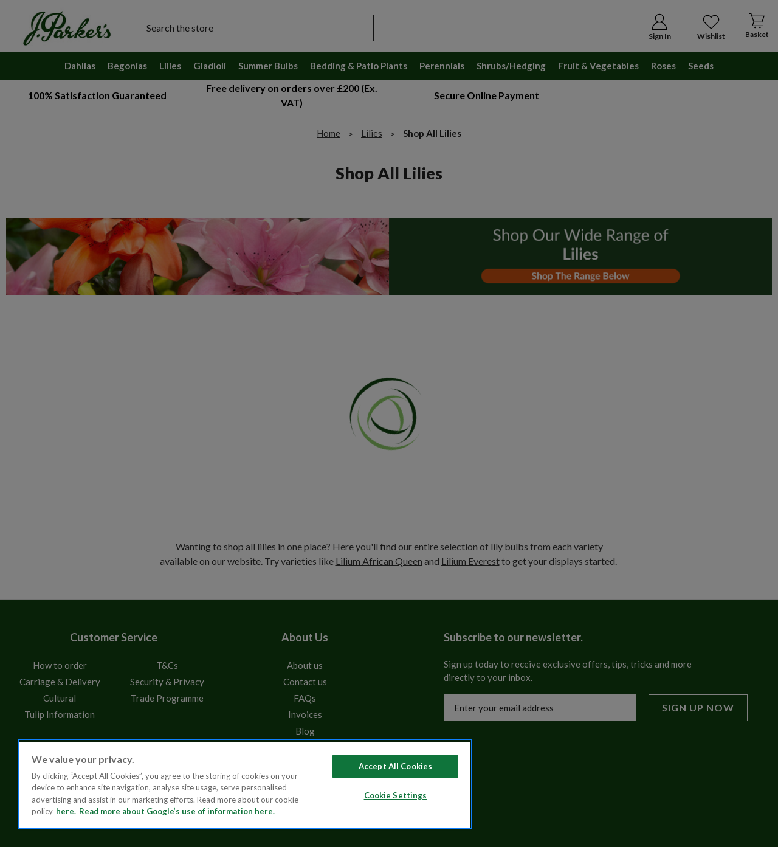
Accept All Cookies (395, 766)
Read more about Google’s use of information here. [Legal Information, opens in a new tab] (177, 811)
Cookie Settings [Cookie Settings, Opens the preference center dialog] (395, 795)
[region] (244, 784)
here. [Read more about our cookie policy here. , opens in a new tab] (66, 811)
